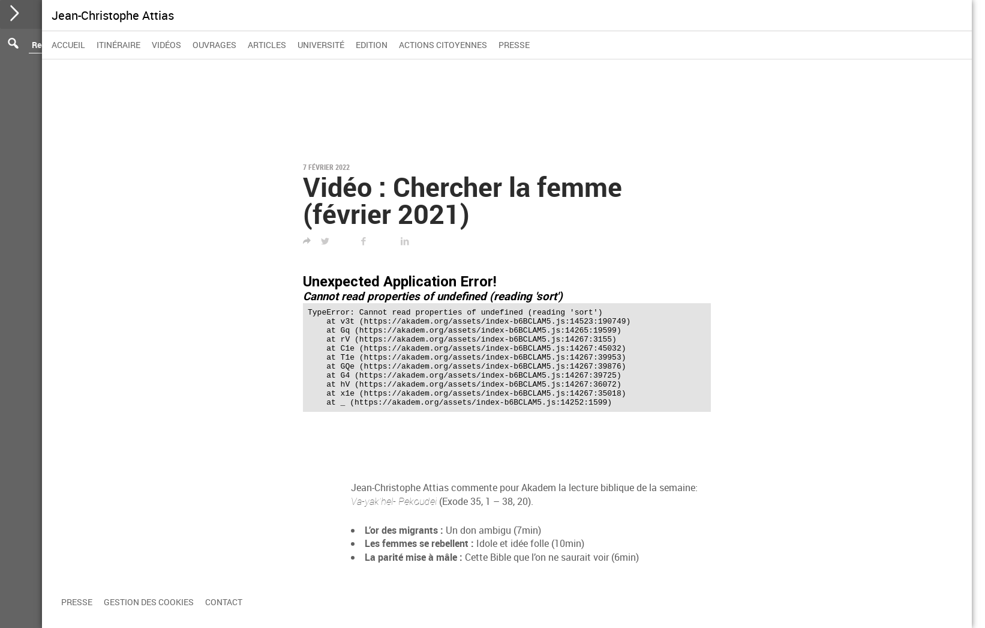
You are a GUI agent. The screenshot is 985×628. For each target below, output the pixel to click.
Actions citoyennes (443, 44)
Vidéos (166, 44)
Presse (514, 44)
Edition (372, 44)
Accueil (68, 44)
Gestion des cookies (149, 602)
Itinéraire (118, 44)
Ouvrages (214, 44)
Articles (267, 44)
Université (321, 44)
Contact (223, 602)
